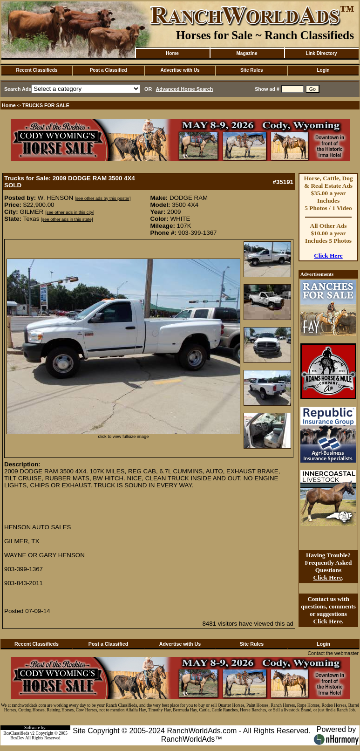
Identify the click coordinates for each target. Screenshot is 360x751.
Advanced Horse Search (184, 89)
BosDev (17, 738)
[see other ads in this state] (67, 219)
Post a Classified (108, 70)
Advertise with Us (180, 70)
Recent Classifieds (36, 70)
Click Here (328, 255)
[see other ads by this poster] (103, 198)
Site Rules (251, 70)
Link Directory (321, 53)
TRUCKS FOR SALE (45, 105)
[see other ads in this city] (69, 212)
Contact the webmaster (333, 653)
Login (323, 70)
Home (172, 53)
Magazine (246, 53)
